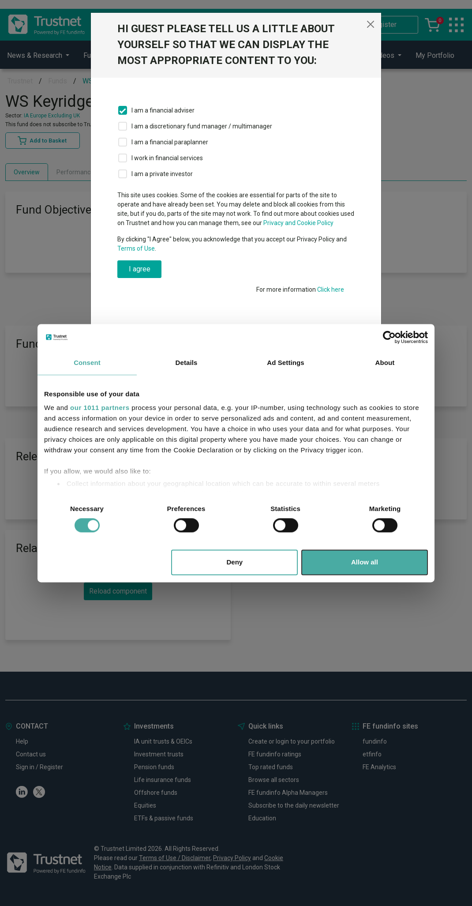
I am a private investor (162, 173)
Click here (330, 289)
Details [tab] (187, 362)
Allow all (364, 562)
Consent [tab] (87, 362)
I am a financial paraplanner (169, 142)
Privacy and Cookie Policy (298, 222)
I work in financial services (167, 158)
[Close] (370, 24)
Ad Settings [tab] (285, 362)
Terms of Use (136, 248)
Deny (235, 562)
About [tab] (385, 362)
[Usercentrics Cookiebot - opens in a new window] (389, 337)
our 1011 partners (99, 407)
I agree (139, 269)
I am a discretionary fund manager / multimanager (201, 126)
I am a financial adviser (163, 110)
